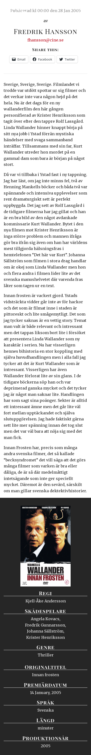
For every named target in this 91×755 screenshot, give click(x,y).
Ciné (15, 8)
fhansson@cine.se (45, 40)
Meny (81, 8)
